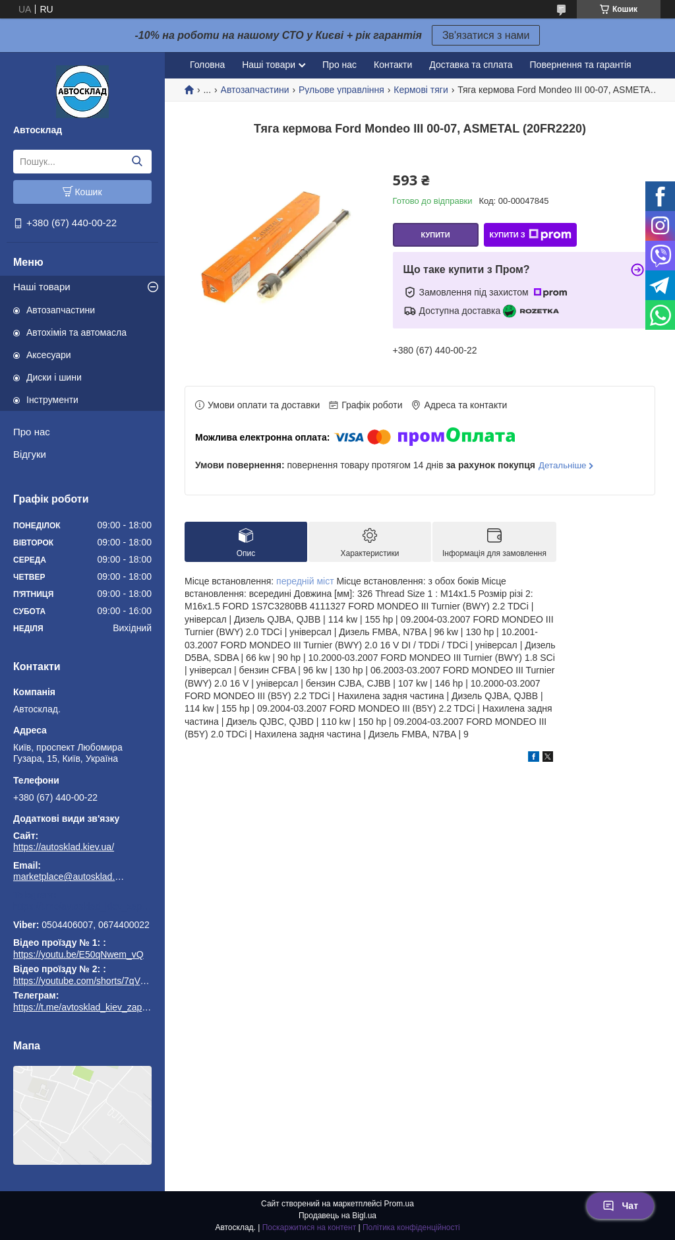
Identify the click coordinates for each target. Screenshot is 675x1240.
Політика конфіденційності (411, 1227)
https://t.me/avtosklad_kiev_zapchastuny (82, 906)
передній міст (305, 581)
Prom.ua (399, 1203)
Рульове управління (341, 89)
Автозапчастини (60, 310)
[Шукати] (137, 161)
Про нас (31, 431)
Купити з (530, 235)
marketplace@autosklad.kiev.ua (69, 876)
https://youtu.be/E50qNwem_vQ (78, 954)
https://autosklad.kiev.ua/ (63, 847)
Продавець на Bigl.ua (337, 1215)
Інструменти (52, 399)
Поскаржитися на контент (309, 1227)
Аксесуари (48, 355)
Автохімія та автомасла (76, 332)
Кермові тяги (421, 89)
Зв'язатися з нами (486, 35)
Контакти (393, 64)
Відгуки (29, 454)
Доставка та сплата (470, 64)
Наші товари (42, 286)
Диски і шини (54, 377)
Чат (620, 1206)
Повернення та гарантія (580, 64)
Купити (435, 235)
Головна (207, 64)
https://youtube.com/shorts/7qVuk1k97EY (97, 981)
